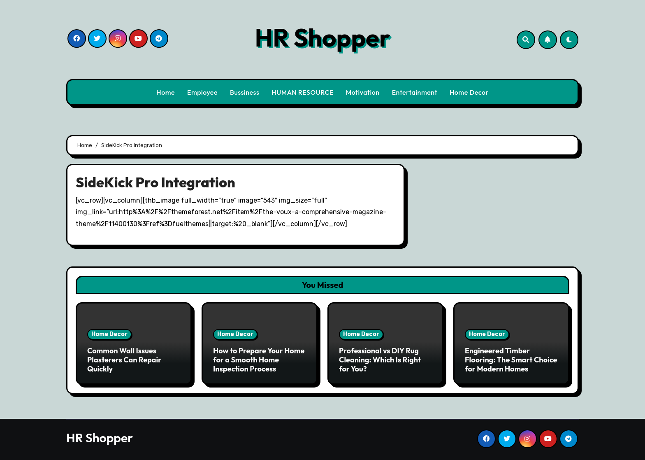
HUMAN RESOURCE (302, 92)
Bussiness (244, 92)
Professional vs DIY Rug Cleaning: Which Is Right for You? (380, 359)
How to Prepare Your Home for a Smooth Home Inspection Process (258, 359)
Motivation (363, 92)
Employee (202, 92)
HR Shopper (322, 37)
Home (165, 92)
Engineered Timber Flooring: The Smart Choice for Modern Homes (511, 359)
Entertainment (414, 92)
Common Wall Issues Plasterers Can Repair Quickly (124, 359)
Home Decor (469, 92)
